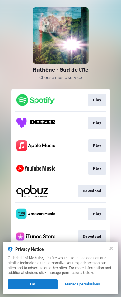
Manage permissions (82, 284)
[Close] (111, 248)
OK (32, 284)
